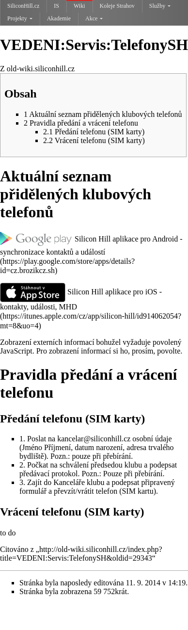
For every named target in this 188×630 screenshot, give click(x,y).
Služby (160, 5)
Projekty (19, 18)
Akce (94, 18)
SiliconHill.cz (23, 5)
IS (56, 5)
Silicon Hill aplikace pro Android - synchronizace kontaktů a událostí (91, 245)
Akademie (59, 18)
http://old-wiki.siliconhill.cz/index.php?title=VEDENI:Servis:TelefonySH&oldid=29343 (81, 553)
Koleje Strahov (117, 5)
